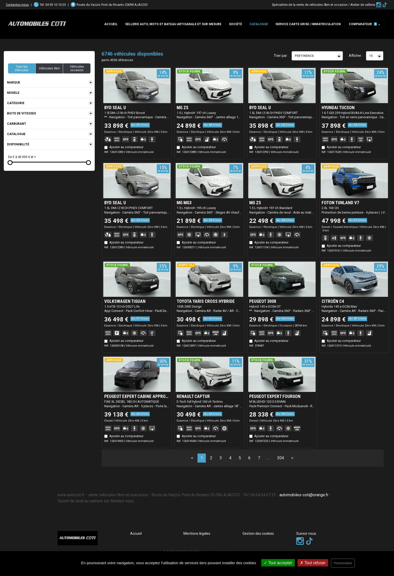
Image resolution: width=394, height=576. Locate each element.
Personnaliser (343, 563)
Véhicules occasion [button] (77, 68)
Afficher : (356, 56)
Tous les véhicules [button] (21, 68)
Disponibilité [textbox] (18, 144)
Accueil (111, 24)
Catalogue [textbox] (16, 134)
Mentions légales (196, 533)
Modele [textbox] (13, 93)
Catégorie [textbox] (15, 103)
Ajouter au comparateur (126, 147)
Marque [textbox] (13, 82)
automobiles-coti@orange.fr (303, 494)
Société (235, 24)
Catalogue (259, 24)
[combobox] (49, 82)
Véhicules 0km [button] (49, 68)
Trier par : (281, 56)
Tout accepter (278, 563)
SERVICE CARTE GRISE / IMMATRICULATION (308, 24)
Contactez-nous (17, 5)
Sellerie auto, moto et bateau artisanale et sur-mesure (173, 24)
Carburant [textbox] (16, 124)
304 (280, 458)
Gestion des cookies (258, 533)
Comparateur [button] (363, 24)
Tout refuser (313, 563)
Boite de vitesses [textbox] (21, 113)
